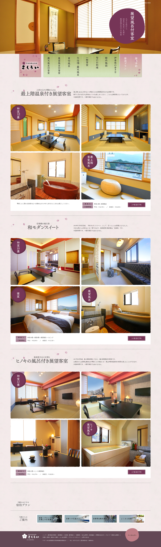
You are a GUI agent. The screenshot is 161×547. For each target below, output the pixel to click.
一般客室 (77, 535)
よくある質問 (63, 537)
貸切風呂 (60, 535)
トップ (44, 535)
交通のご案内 (46, 537)
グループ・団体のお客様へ (113, 535)
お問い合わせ (85, 537)
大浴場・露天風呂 (69, 535)
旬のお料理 (85, 535)
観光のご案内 (54, 537)
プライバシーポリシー (74, 537)
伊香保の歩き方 (100, 535)
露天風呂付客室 (52, 535)
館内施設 (91, 535)
